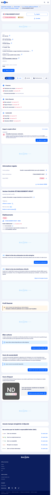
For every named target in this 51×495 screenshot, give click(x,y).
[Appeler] (37, 14)
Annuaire (3, 468)
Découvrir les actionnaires (41, 262)
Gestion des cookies (15, 492)
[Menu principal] (48, 2)
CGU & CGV (8, 492)
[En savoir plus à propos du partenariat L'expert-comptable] (44, 441)
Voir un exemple (45, 129)
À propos (2, 492)
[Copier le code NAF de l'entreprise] (34, 197)
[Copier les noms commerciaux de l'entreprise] (46, 174)
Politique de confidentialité (24, 492)
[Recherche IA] (9, 78)
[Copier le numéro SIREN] (9, 35)
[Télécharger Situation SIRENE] (46, 178)
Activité (27, 78)
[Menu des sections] (2, 78)
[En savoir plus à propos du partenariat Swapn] (44, 433)
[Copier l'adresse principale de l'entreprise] (19, 58)
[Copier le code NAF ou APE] (32, 50)
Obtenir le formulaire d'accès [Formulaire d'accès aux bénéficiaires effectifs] (41, 278)
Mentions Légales (34, 492)
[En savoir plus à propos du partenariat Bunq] (44, 437)
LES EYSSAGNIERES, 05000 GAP (10, 58)
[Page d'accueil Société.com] (4, 2)
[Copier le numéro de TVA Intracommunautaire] (11, 43)
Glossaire (3, 479)
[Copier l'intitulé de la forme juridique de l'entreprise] (46, 170)
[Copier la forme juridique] (21, 54)
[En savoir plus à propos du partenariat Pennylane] (44, 448)
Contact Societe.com (5, 477)
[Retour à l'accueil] (25, 457)
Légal (19, 78)
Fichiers (2, 466)
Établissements (37, 78)
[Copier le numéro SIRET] (12, 39)
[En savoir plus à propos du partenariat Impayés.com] (44, 445)
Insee (4, 66)
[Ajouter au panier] (42, 140)
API (2, 470)
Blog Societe (3, 485)
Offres (2, 464)
